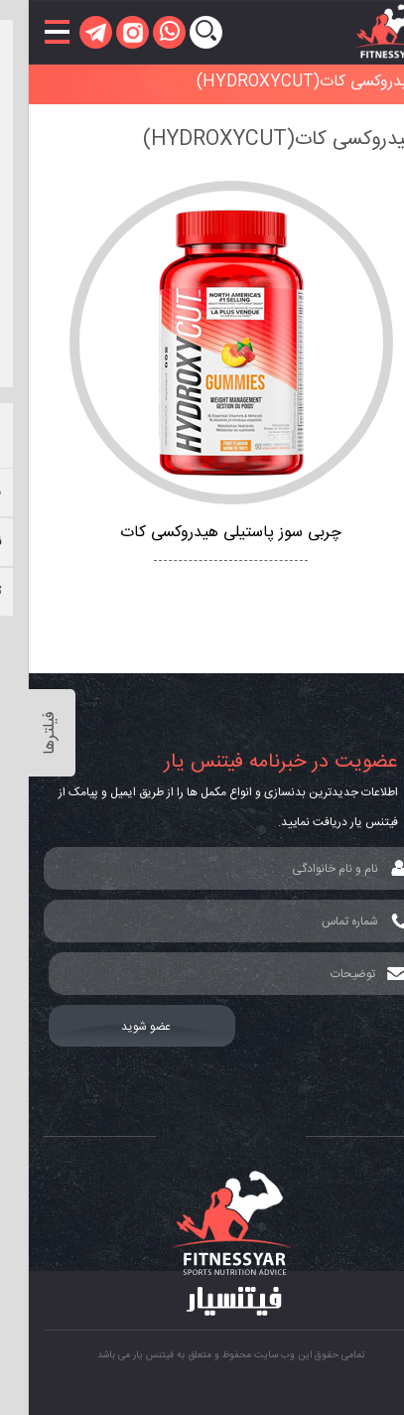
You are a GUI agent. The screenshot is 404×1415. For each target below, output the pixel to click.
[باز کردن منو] (28, 32)
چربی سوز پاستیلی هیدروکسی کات (202, 533)
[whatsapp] (140, 32)
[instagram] (103, 32)
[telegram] (67, 32)
